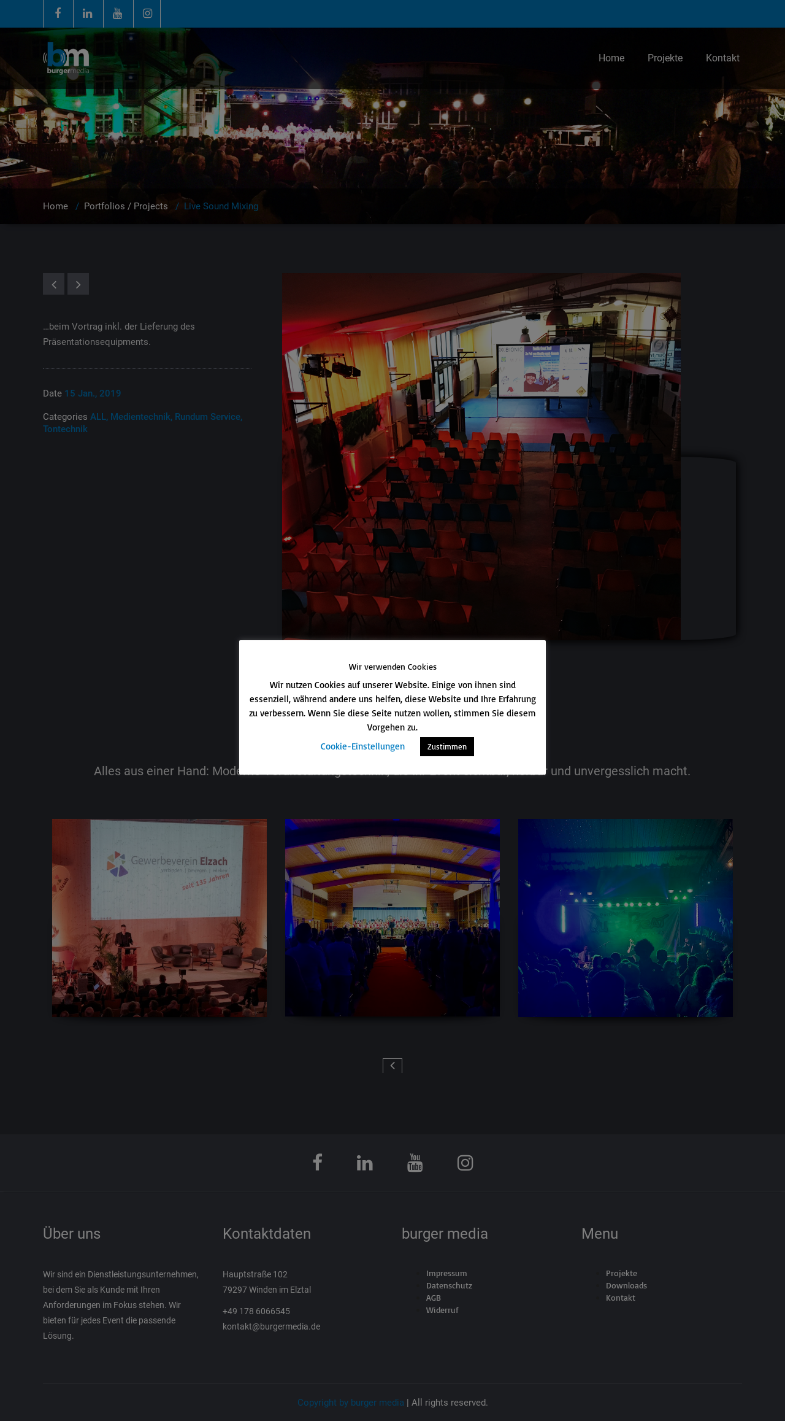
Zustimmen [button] (447, 746)
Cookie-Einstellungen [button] (363, 746)
